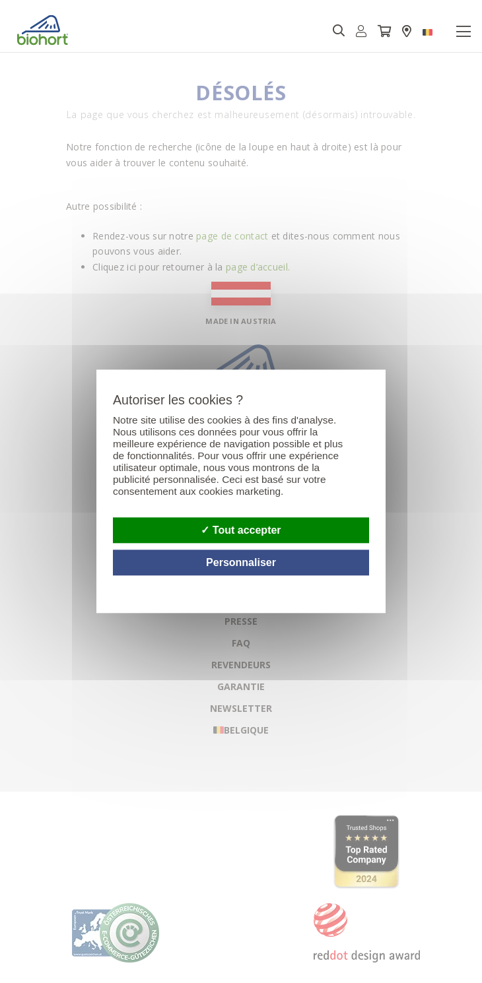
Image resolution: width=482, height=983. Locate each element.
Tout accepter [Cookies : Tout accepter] (241, 530)
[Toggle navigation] (463, 32)
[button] (361, 31)
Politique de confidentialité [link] (367, 583)
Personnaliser (241, 563)
